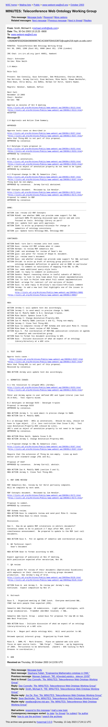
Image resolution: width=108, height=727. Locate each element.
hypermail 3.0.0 (44, 722)
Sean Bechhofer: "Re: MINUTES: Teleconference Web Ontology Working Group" (59, 698)
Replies (88, 20)
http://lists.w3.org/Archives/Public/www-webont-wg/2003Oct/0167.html (44, 177)
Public (37, 5)
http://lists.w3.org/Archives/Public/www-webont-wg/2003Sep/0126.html (44, 577)
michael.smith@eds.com (45, 28)
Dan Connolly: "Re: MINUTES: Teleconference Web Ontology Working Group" (57, 686)
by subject (72, 713)
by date (50, 713)
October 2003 (77, 5)
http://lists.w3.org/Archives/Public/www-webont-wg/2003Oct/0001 (49, 292)
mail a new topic (60, 710)
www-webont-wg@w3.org (55, 5)
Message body (34, 17)
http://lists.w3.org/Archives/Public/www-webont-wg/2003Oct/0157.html (44, 133)
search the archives (52, 716)
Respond (48, 17)
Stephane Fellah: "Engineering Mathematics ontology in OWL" (59, 673)
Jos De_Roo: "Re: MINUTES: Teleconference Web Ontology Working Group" (63, 695)
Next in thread (75, 20)
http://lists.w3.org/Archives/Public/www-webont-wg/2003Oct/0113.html (44, 107)
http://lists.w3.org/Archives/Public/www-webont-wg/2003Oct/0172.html (44, 192)
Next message (39, 20)
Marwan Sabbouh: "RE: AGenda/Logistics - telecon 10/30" (61, 676)
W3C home (11, 5)
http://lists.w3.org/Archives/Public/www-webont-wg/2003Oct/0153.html (44, 149)
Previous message (57, 20)
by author (83, 713)
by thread (60, 713)
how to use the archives (29, 716)
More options (61, 17)
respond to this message (37, 710)
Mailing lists (25, 5)
